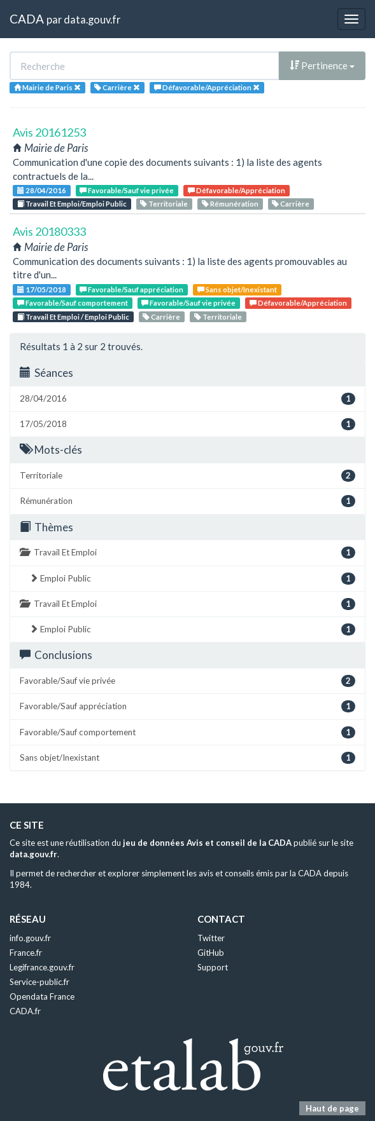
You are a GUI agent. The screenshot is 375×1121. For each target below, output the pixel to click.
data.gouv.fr (92, 19)
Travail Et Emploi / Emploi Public (73, 317)
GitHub (210, 953)
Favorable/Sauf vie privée (127, 190)
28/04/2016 (41, 190)
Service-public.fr (39, 982)
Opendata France (42, 996)
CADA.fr (25, 1011)
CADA (27, 18)
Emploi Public (192, 579)
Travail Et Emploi (187, 553)
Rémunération (230, 204)
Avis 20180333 (49, 231)
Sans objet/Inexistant (237, 289)
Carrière (290, 204)
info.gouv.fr (30, 938)
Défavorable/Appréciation (236, 190)
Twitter (211, 938)
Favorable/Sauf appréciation (131, 289)
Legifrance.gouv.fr (42, 967)
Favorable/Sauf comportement (72, 303)
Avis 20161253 (49, 132)
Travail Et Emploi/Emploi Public (72, 204)
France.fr (26, 953)
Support (212, 967)
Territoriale (164, 204)
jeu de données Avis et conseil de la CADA (207, 843)
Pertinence (322, 65)
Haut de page (332, 1108)
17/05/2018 (41, 289)
